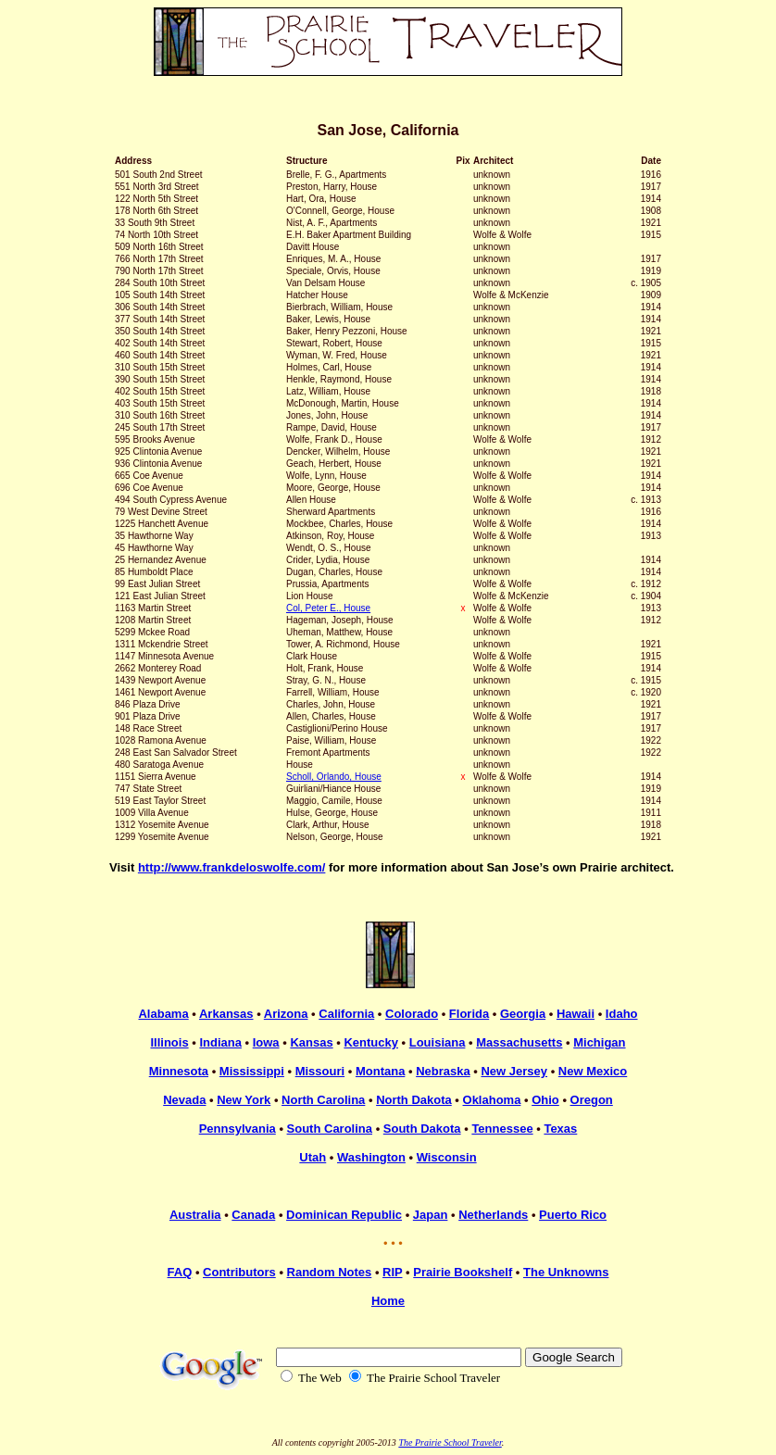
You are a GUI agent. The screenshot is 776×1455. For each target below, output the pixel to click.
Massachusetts (519, 1042)
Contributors (239, 1272)
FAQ (180, 1272)
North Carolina (323, 1100)
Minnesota (178, 1071)
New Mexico (592, 1071)
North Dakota (414, 1100)
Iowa (266, 1042)
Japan (430, 1215)
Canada (253, 1215)
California (346, 1014)
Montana (380, 1071)
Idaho (622, 1014)
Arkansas (226, 1014)
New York (243, 1100)
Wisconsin (447, 1157)
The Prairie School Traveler (449, 1442)
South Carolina (329, 1128)
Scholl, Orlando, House (334, 776)
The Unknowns (565, 1272)
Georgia (522, 1014)
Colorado (411, 1014)
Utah (312, 1157)
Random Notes (329, 1272)
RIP (392, 1272)
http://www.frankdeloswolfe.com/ (231, 867)
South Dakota (422, 1128)
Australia (195, 1215)
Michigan (599, 1042)
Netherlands (493, 1215)
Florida (469, 1014)
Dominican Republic (344, 1215)
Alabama (163, 1014)
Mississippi (251, 1071)
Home (388, 1301)
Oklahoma (492, 1100)
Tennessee (501, 1128)
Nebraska (443, 1071)
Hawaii (576, 1014)
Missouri (319, 1071)
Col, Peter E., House (328, 608)
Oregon (591, 1100)
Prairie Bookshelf (462, 1272)
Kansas (311, 1042)
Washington (371, 1157)
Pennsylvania (237, 1128)
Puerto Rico (573, 1215)
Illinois (169, 1042)
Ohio (545, 1100)
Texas (560, 1128)
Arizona (286, 1014)
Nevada (184, 1100)
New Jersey (514, 1071)
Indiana (220, 1042)
